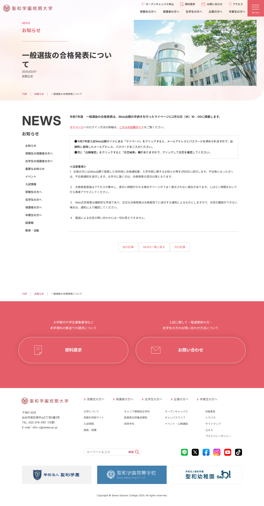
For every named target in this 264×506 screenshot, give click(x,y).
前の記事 (128, 247)
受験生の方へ (33, 192)
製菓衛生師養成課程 (135, 417)
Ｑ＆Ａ (209, 429)
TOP (24, 93)
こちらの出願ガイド (131, 127)
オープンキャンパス (176, 411)
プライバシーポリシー (218, 436)
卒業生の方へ (33, 215)
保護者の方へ (33, 207)
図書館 (29, 223)
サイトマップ (213, 423)
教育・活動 (32, 230)
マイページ (76, 127)
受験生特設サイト (94, 417)
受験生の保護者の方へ (39, 153)
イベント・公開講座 (176, 423)
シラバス (210, 417)
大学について (91, 411)
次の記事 (179, 247)
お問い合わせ (190, 350)
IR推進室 (210, 411)
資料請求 (73, 350)
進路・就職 (90, 429)
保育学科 (129, 423)
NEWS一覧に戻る (154, 247)
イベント (30, 176)
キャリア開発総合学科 (137, 411)
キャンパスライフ (175, 417)
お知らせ (27, 76)
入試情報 (30, 184)
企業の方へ (181, 399)
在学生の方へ (33, 199)
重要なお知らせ (35, 169)
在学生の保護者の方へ (39, 161)
